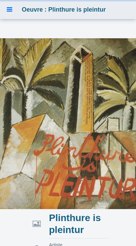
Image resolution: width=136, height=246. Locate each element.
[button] (9, 9)
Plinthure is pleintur (75, 224)
